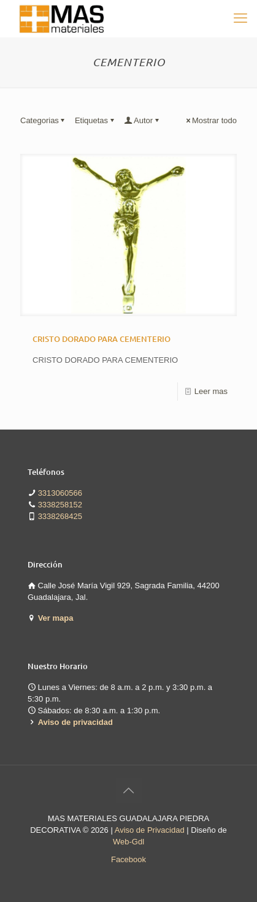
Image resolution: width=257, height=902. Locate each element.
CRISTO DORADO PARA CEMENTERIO (102, 338)
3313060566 (60, 493)
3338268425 (60, 516)
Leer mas (211, 391)
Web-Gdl (128, 841)
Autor (142, 120)
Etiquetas (95, 120)
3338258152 (60, 504)
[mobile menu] (240, 18)
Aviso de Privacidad (150, 830)
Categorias (43, 120)
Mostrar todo (210, 120)
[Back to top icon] (129, 790)
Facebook (128, 859)
